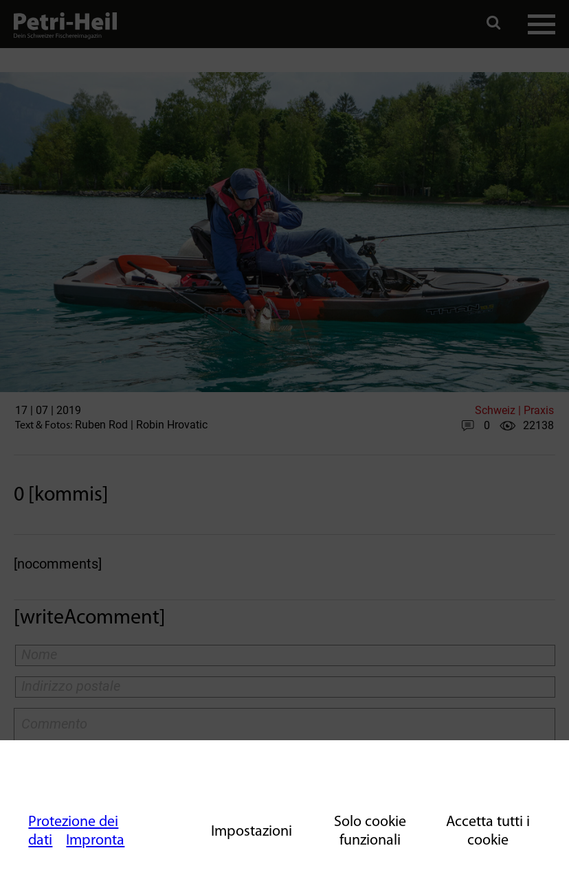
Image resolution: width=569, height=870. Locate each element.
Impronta (95, 841)
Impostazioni (251, 832)
